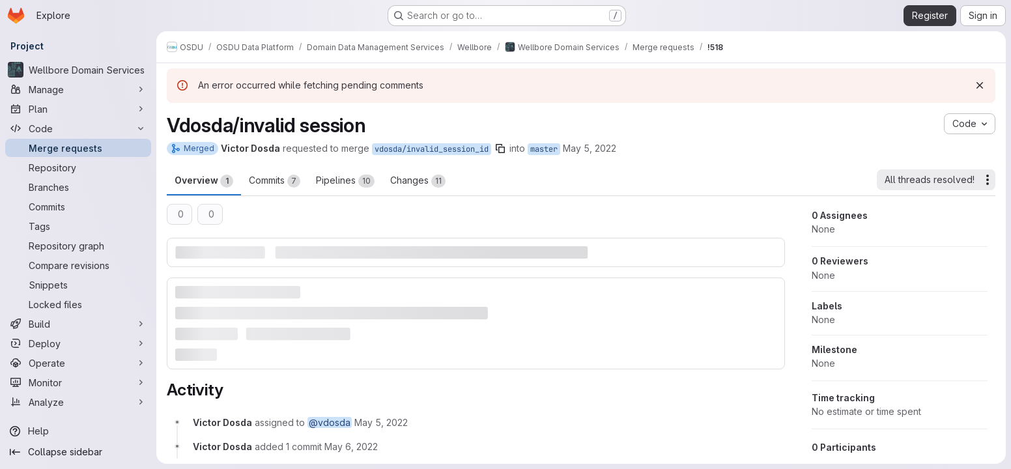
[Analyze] (78, 402)
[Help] (78, 431)
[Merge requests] (78, 148)
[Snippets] (78, 285)
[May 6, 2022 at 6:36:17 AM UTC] (351, 446)
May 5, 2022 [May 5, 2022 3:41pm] (589, 148)
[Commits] (78, 206)
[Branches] (78, 187)
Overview (204, 181)
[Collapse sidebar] (78, 452)
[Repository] (78, 167)
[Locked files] (78, 304)
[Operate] (78, 363)
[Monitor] (78, 382)
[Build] (78, 324)
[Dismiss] (980, 85)
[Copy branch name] (500, 148)
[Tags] (78, 226)
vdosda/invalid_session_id (432, 149)
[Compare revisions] (78, 265)
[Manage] (78, 89)
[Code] (78, 128)
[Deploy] (78, 343)
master (544, 149)
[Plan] (78, 109)
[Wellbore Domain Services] (78, 70)
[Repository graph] (78, 245)
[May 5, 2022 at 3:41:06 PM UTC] (381, 422)
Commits (274, 181)
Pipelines (345, 181)
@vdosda (329, 422)
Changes (418, 181)
